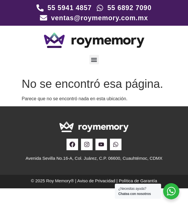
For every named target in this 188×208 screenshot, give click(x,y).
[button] (94, 59)
